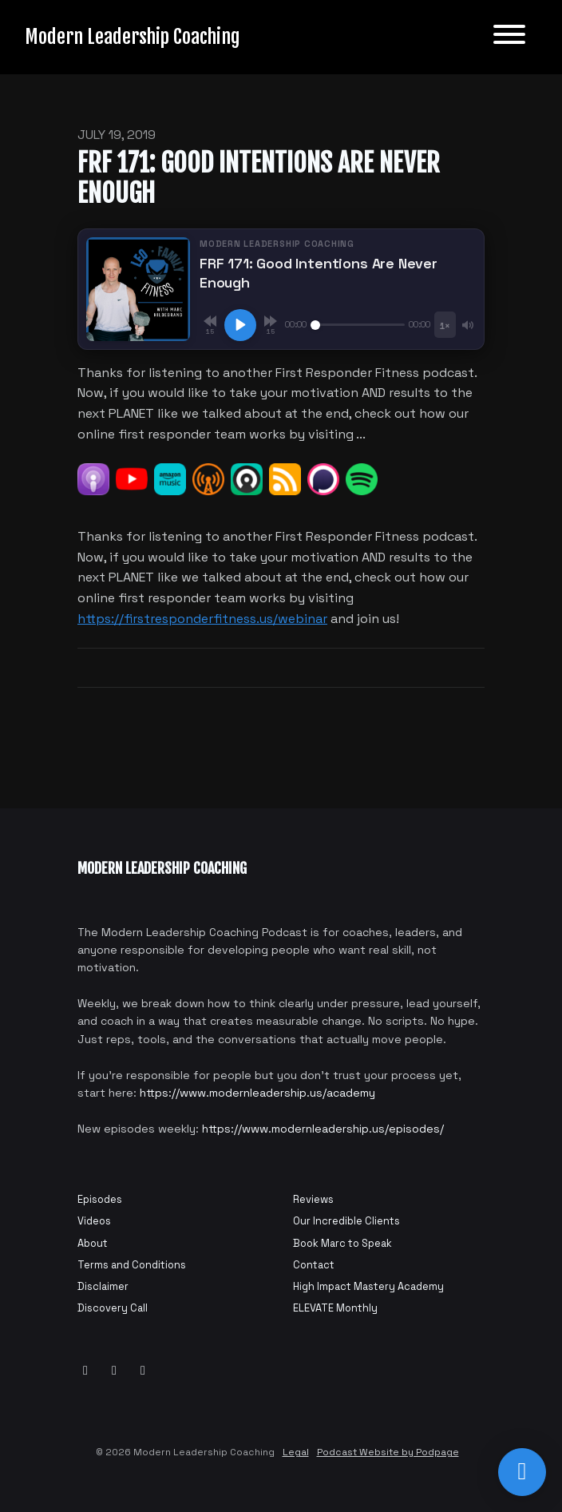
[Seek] (358, 325)
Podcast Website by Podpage (388, 1452)
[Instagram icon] (143, 1370)
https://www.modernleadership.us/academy (257, 1092)
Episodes (99, 1199)
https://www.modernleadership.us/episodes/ (323, 1128)
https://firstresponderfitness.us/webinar (202, 618)
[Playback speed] (445, 325)
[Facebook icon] (114, 1370)
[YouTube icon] (85, 1370)
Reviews (313, 1199)
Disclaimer (103, 1286)
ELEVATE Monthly (335, 1308)
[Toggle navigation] (509, 37)
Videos (94, 1221)
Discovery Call (112, 1308)
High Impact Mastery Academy (368, 1286)
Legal (296, 1452)
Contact (313, 1265)
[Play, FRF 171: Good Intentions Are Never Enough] (240, 325)
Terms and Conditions (131, 1265)
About (92, 1243)
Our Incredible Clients (346, 1221)
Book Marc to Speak (342, 1243)
